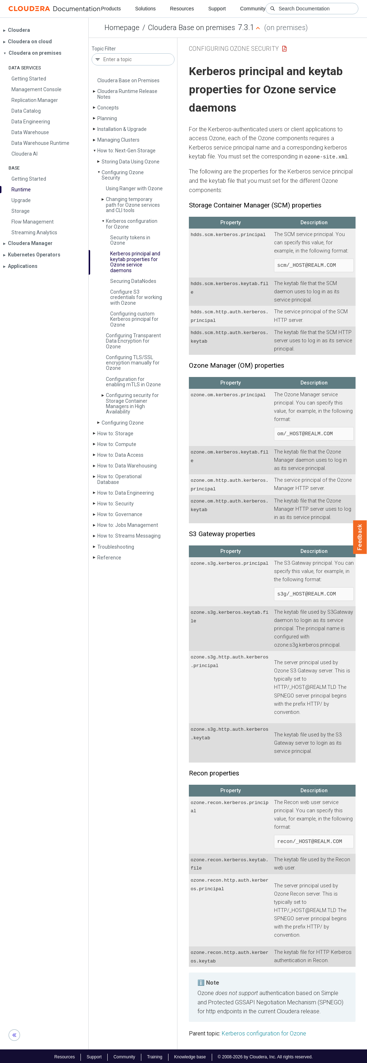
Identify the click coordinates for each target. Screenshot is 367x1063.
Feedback (360, 537)
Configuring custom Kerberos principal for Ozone (134, 319)
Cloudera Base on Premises (128, 80)
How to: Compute (116, 444)
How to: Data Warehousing (127, 466)
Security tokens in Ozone (130, 240)
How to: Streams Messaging (129, 536)
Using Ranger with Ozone (134, 188)
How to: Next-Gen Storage (126, 150)
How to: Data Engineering (125, 493)
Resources (182, 8)
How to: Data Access (120, 455)
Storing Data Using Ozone (131, 162)
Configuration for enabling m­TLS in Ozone (133, 381)
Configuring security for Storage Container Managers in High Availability (132, 403)
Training (154, 1055)
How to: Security (115, 503)
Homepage (122, 27)
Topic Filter (104, 49)
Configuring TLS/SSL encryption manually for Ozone (133, 362)
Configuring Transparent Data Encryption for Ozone (133, 341)
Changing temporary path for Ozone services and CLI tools (133, 204)
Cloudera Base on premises (191, 27)
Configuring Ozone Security (123, 175)
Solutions (145, 8)
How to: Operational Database (119, 479)
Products (111, 8)
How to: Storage (115, 433)
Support (217, 8)
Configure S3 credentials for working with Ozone (136, 297)
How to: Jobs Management (127, 525)
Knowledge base (190, 1055)
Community (252, 8)
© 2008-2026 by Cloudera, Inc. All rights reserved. (265, 1055)
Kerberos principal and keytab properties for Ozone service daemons (135, 262)
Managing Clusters (118, 140)
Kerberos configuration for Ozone (131, 223)
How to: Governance (119, 514)
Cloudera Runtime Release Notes (127, 93)
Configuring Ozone (123, 423)
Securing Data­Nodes (133, 281)
